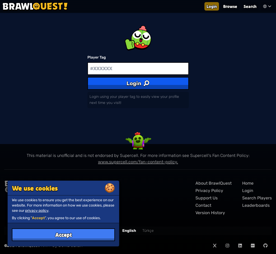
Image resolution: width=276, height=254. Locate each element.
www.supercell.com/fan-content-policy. (138, 161)
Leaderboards (256, 205)
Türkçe (148, 230)
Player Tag (96, 57)
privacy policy (36, 210)
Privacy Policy (209, 190)
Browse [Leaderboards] (230, 6)
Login (212, 6)
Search (250, 6)
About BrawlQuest (213, 183)
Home (248, 183)
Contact (203, 205)
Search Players (257, 197)
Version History (210, 212)
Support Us (206, 197)
